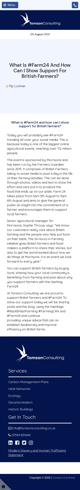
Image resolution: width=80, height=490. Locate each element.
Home (71, 477)
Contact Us (59, 477)
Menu (9, 5)
